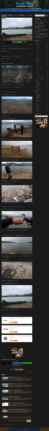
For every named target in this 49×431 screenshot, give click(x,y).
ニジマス (9, 359)
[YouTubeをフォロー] (18, 369)
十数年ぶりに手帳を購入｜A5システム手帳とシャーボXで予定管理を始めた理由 (41, 34)
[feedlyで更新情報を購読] (20, 369)
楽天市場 (15, 322)
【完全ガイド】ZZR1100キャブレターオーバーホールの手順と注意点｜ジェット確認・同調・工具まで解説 (41, 22)
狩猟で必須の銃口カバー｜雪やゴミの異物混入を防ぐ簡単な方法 (41, 37)
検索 (46, 15)
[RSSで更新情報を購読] (22, 369)
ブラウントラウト (14, 359)
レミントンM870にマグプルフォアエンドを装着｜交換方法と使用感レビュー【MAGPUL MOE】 (41, 26)
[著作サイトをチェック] (11, 369)
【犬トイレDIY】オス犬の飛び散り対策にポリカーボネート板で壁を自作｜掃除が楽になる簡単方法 (41, 30)
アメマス (6, 359)
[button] (24, 42)
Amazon (11, 322)
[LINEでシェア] (19, 42)
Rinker (12, 328)
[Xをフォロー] (13, 369)
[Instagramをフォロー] (17, 369)
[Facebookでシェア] (14, 42)
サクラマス (3, 359)
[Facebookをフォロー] (15, 369)
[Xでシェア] (9, 42)
